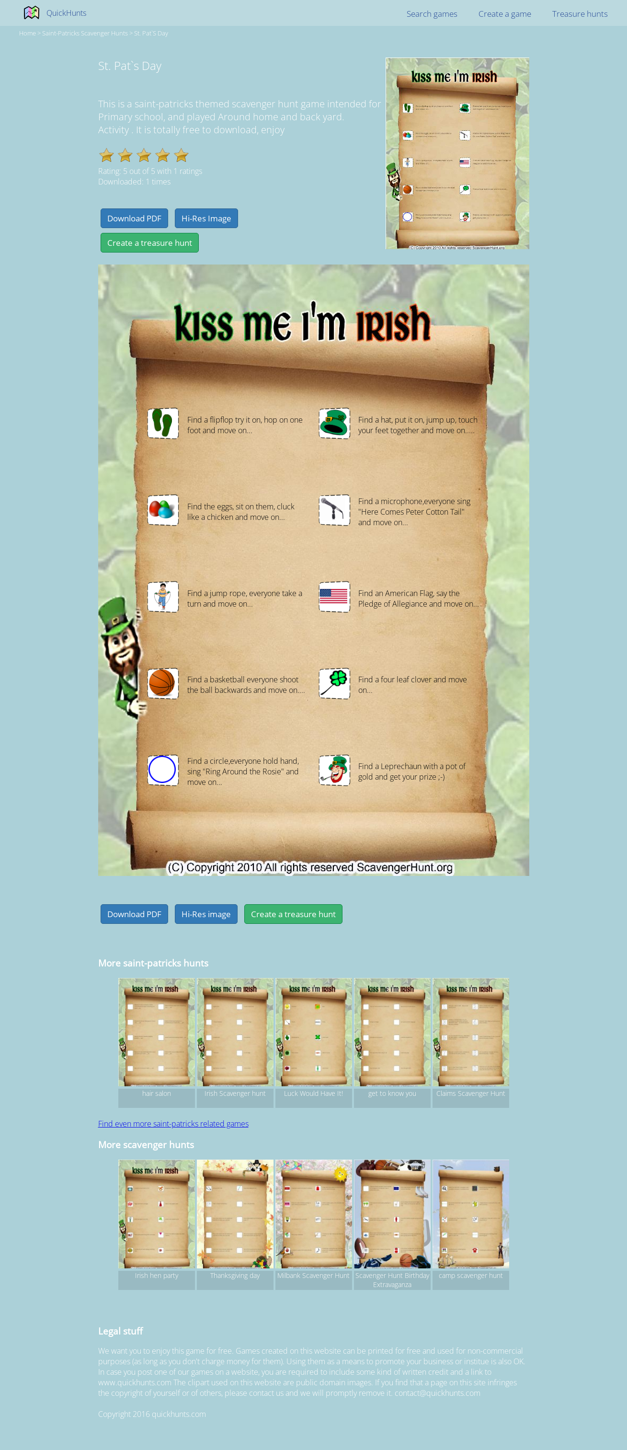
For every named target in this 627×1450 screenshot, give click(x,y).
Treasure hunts (580, 13)
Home (27, 33)
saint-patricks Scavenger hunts (85, 33)
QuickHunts (66, 13)
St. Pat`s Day (151, 33)
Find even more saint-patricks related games (173, 1123)
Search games (432, 13)
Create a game (505, 13)
